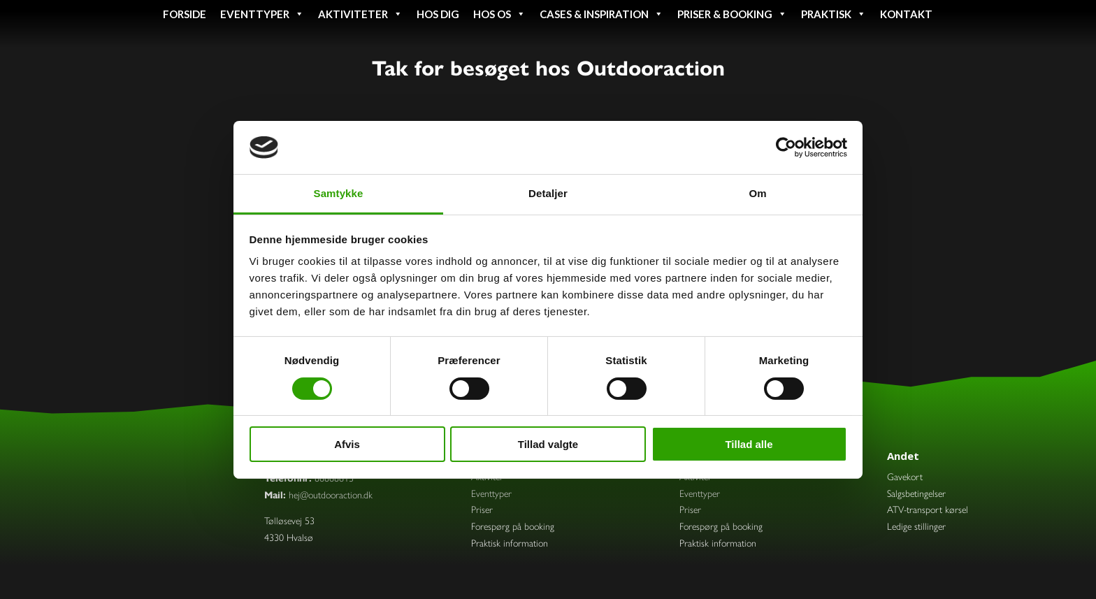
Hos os (499, 14)
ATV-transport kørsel (927, 509)
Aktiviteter (360, 14)
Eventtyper (262, 14)
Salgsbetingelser (916, 493)
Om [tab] (757, 193)
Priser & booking (732, 14)
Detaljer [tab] (548, 193)
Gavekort (905, 476)
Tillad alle (748, 444)
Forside (184, 14)
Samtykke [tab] (338, 193)
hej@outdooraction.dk (331, 494)
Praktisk (833, 14)
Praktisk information (509, 542)
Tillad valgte (548, 444)
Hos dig (438, 14)
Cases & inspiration (601, 14)
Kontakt (906, 14)
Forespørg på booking (512, 526)
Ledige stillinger (916, 526)
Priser (482, 509)
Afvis (347, 444)
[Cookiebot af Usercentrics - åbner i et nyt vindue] (786, 147)
